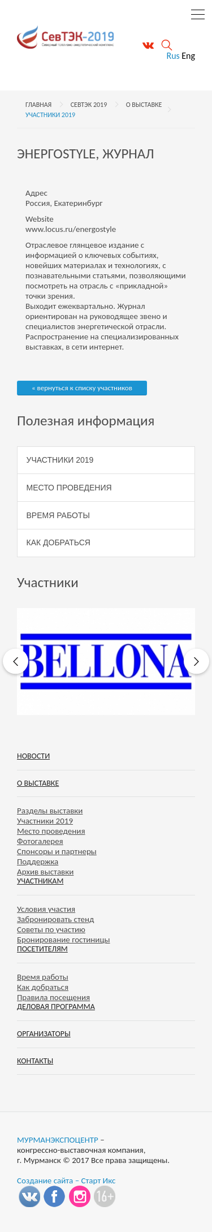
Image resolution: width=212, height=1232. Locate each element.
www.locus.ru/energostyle (70, 229)
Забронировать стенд (55, 919)
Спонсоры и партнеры (57, 851)
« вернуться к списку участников (82, 388)
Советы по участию (51, 929)
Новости (33, 756)
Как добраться (58, 542)
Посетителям (42, 949)
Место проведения (69, 487)
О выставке (144, 105)
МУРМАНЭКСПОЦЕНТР (57, 1140)
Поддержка (37, 861)
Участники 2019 (50, 115)
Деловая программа (56, 1006)
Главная (38, 105)
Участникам (40, 881)
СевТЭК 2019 (89, 105)
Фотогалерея (40, 841)
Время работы (58, 515)
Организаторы (44, 1034)
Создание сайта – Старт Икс (66, 1180)
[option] (106, 661)
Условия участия (46, 909)
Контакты (35, 1061)
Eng (188, 55)
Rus (172, 55)
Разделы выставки (50, 810)
